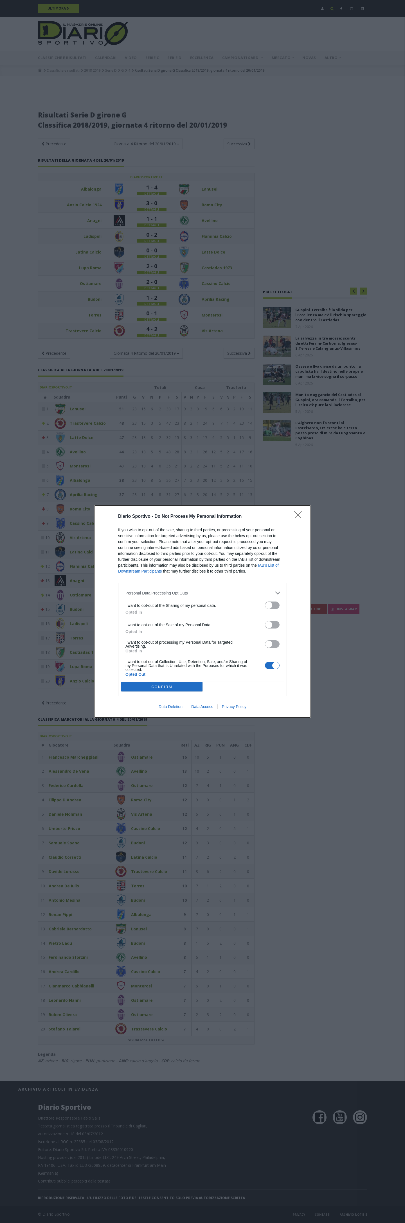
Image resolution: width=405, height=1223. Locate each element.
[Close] (299, 516)
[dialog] (202, 611)
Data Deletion (171, 706)
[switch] (272, 605)
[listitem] (202, 593)
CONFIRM (161, 687)
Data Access (202, 706)
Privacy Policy (234, 706)
